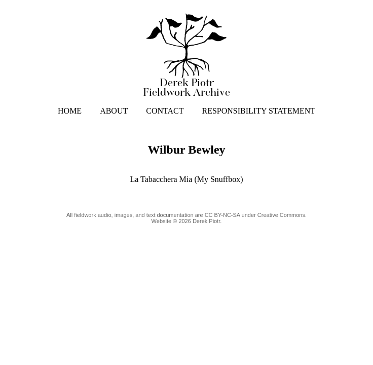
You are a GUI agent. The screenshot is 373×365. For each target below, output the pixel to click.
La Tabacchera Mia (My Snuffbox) (186, 179)
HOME (70, 110)
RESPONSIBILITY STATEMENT (258, 110)
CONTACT (164, 110)
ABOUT (114, 110)
